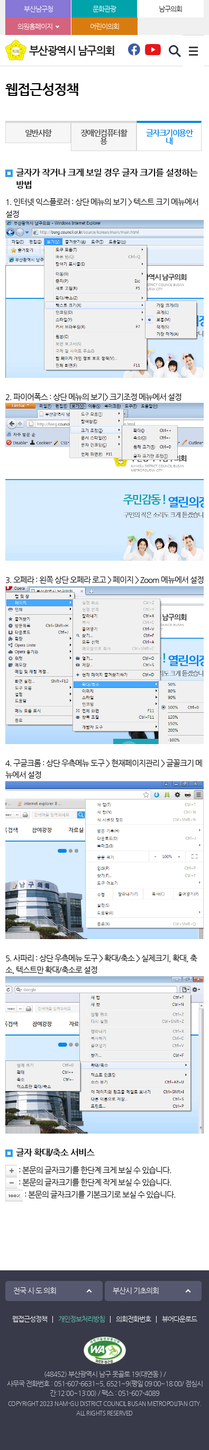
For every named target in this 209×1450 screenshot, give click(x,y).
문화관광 (104, 9)
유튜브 (152, 49)
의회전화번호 (133, 1319)
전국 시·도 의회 (34, 1290)
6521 (113, 1383)
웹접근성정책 (29, 1319)
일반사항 (38, 132)
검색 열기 (175, 51)
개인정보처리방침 (81, 1319)
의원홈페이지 (34, 26)
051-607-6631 (74, 1383)
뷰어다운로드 (179, 1319)
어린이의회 (104, 26)
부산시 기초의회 (136, 1290)
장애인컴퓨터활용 (103, 136)
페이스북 (134, 52)
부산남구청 (38, 9)
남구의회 (170, 9)
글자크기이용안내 (169, 136)
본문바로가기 (0, 0)
